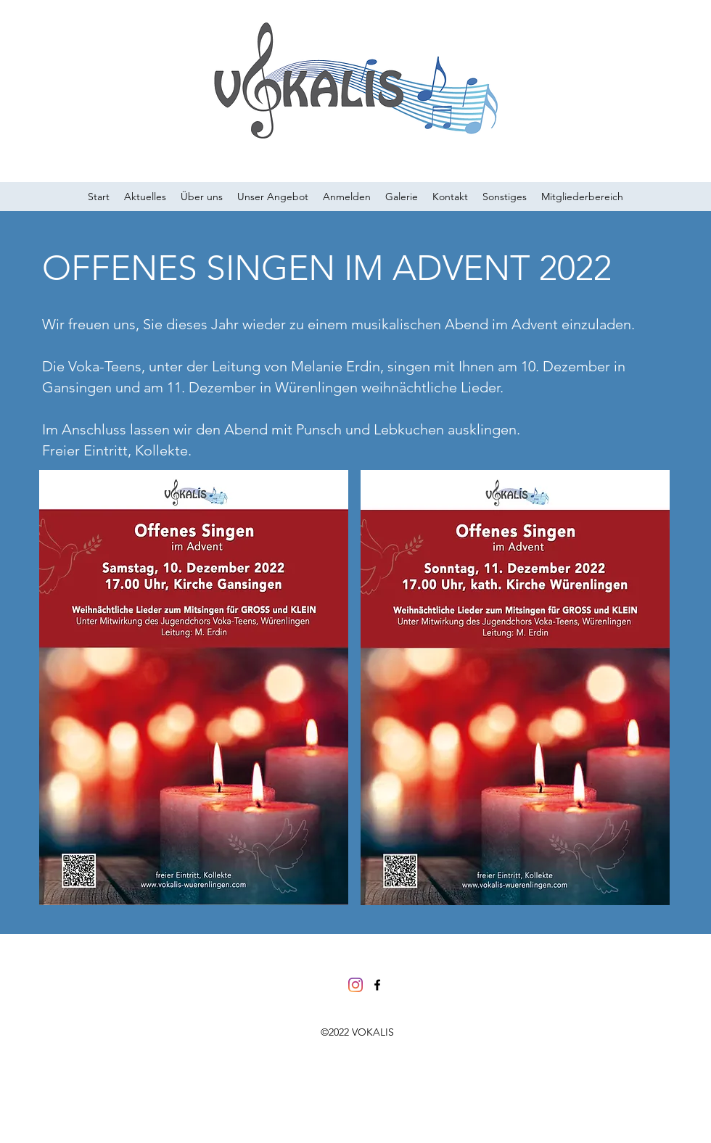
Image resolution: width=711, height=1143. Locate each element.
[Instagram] (355, 985)
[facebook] (377, 985)
